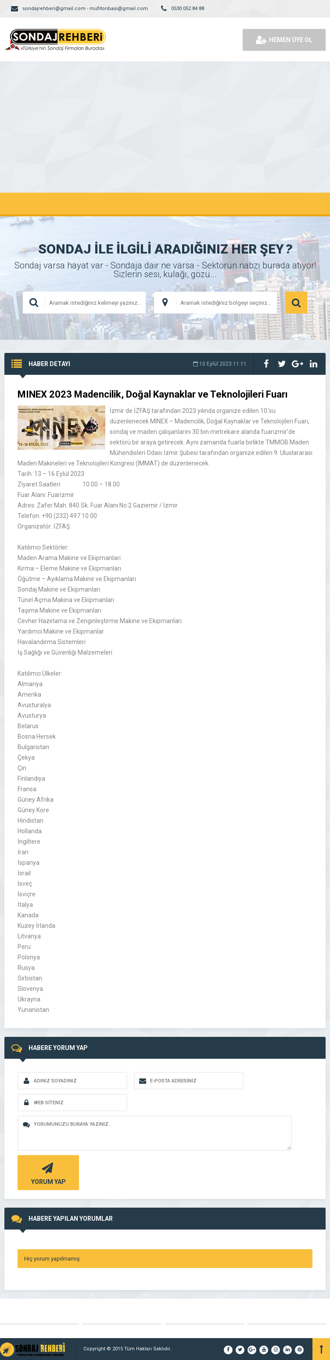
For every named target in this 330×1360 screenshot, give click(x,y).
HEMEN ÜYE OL (284, 40)
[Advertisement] (165, 127)
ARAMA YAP (296, 303)
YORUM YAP (47, 1172)
